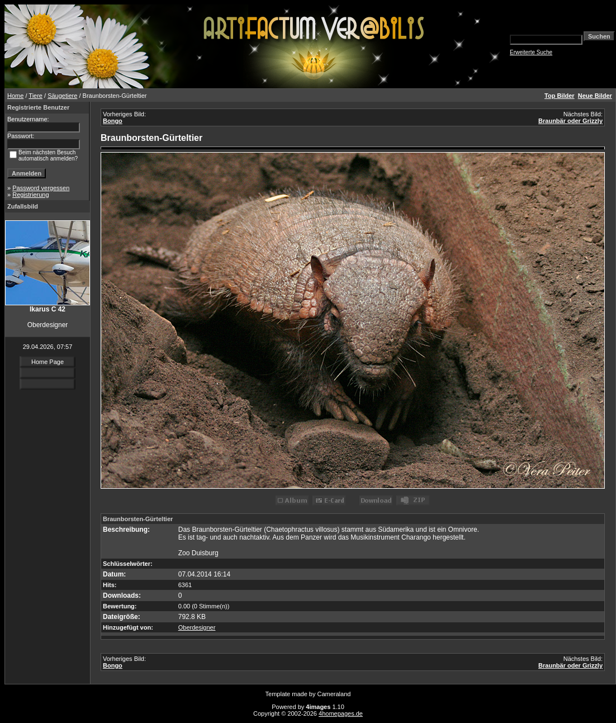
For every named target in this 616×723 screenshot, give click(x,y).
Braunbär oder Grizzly (570, 120)
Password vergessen (40, 188)
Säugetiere (62, 95)
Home (15, 95)
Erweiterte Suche (531, 52)
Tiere (35, 95)
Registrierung (30, 194)
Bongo (112, 120)
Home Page (47, 361)
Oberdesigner (197, 627)
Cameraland (334, 694)
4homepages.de (341, 713)
